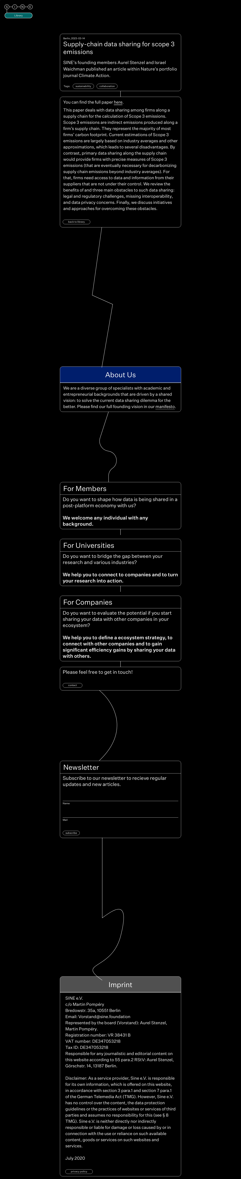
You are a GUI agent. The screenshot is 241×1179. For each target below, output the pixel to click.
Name (66, 803)
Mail (65, 819)
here (118, 102)
